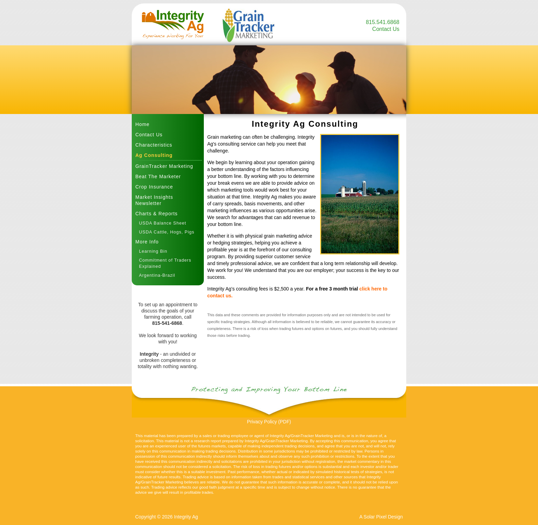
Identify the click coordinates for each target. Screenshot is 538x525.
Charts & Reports (157, 213)
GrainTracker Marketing (165, 166)
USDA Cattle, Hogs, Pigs (167, 232)
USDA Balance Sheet (162, 223)
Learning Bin (153, 251)
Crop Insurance (154, 187)
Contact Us (385, 29)
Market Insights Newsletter (154, 200)
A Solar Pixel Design (381, 517)
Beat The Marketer (158, 176)
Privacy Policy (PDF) (269, 421)
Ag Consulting (154, 155)
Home (143, 124)
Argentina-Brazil (157, 275)
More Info (147, 241)
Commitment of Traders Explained (165, 263)
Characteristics (154, 145)
